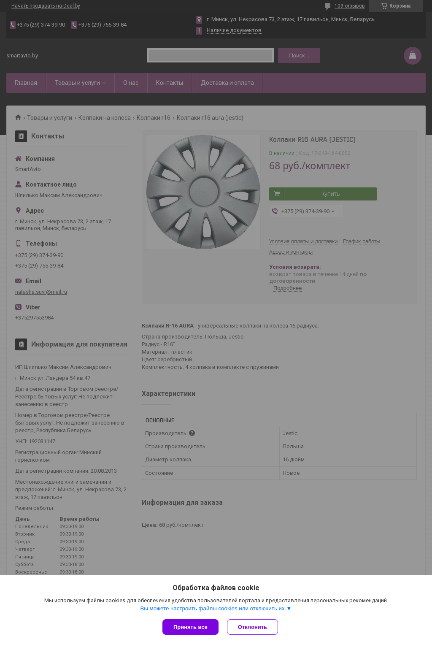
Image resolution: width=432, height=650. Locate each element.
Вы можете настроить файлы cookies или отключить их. (213, 608)
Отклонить (252, 627)
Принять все (190, 627)
